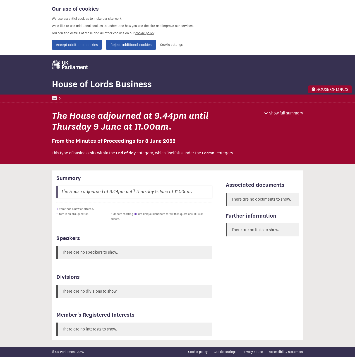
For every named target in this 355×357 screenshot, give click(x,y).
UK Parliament (62, 98)
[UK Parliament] (70, 65)
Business (85, 98)
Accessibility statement (286, 352)
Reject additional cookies (130, 45)
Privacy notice (252, 352)
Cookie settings (171, 45)
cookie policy (144, 33)
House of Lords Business (102, 84)
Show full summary (286, 113)
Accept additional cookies (77, 45)
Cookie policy (198, 352)
